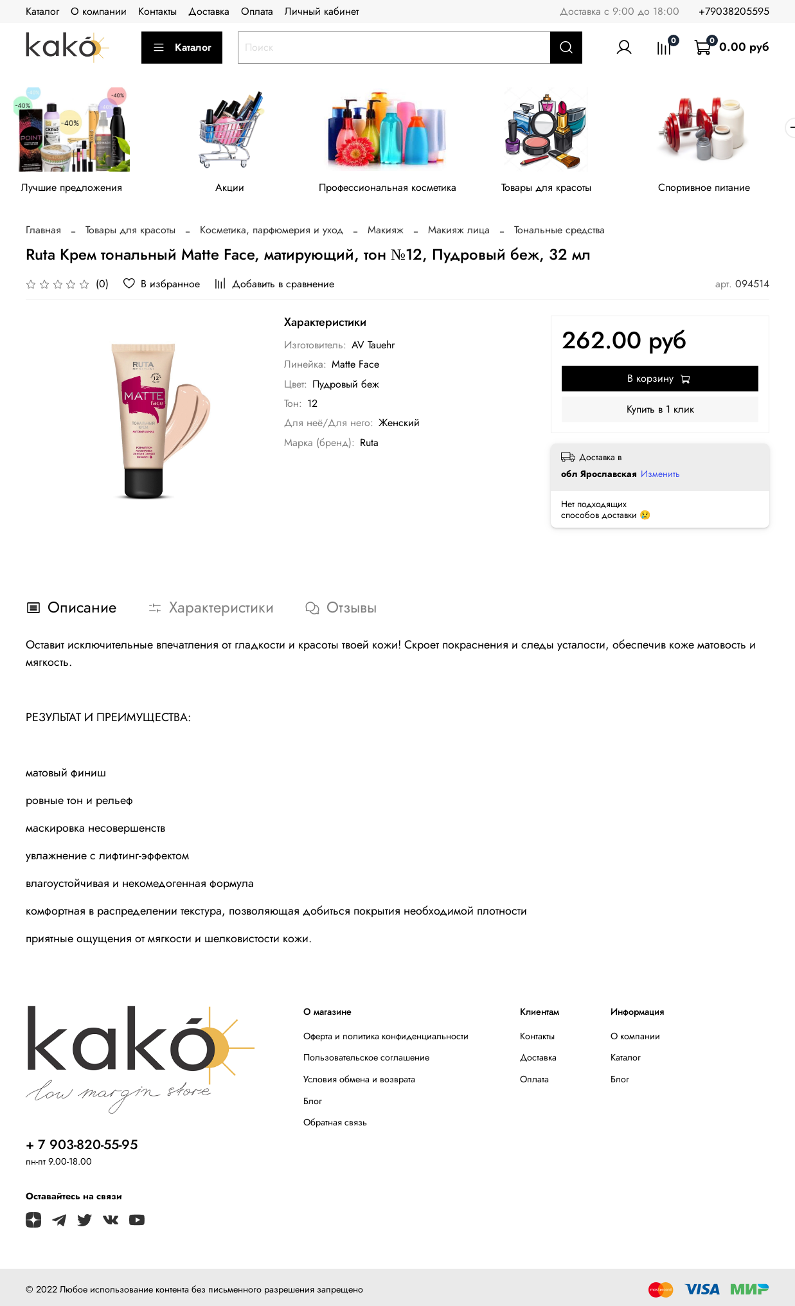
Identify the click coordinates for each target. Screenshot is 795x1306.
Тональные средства (559, 231)
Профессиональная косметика (397, 189)
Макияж (386, 231)
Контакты (157, 11)
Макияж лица (459, 231)
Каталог (42, 11)
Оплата (257, 11)
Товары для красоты (560, 189)
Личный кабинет (322, 11)
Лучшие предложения (73, 189)
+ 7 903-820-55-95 (82, 1146)
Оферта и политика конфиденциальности (386, 1038)
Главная (43, 231)
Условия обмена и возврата (359, 1081)
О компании (99, 11)
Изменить (660, 475)
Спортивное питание (721, 189)
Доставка (208, 11)
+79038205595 (734, 11)
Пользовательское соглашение (366, 1059)
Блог (312, 1102)
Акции (235, 189)
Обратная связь (335, 1124)
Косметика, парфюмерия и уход (271, 231)
